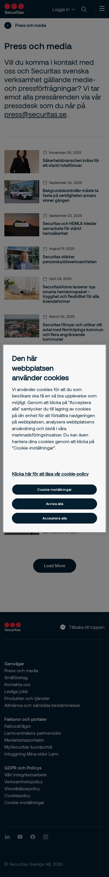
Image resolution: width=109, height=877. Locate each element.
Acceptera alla (54, 518)
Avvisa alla (54, 504)
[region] (54, 438)
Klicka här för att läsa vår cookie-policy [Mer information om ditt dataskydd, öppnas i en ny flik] (50, 473)
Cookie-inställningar (54, 489)
